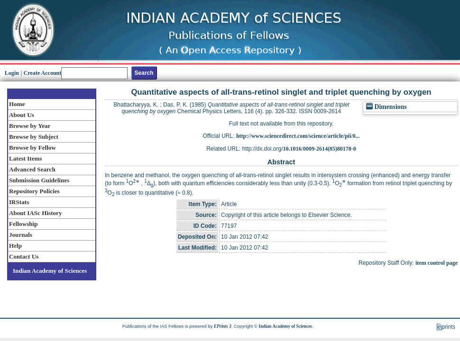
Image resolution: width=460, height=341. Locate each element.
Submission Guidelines (39, 180)
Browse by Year (29, 125)
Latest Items (25, 158)
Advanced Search (32, 169)
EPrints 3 (222, 326)
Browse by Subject (33, 136)
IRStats (19, 202)
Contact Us (23, 256)
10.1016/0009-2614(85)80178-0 (319, 148)
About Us (21, 114)
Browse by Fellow (32, 147)
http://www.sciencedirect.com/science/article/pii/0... (298, 136)
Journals (20, 234)
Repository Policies (34, 191)
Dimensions (386, 106)
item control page (436, 263)
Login (12, 73)
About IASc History (35, 212)
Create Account (42, 73)
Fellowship (23, 223)
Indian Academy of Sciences (50, 270)
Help (15, 245)
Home (17, 104)
